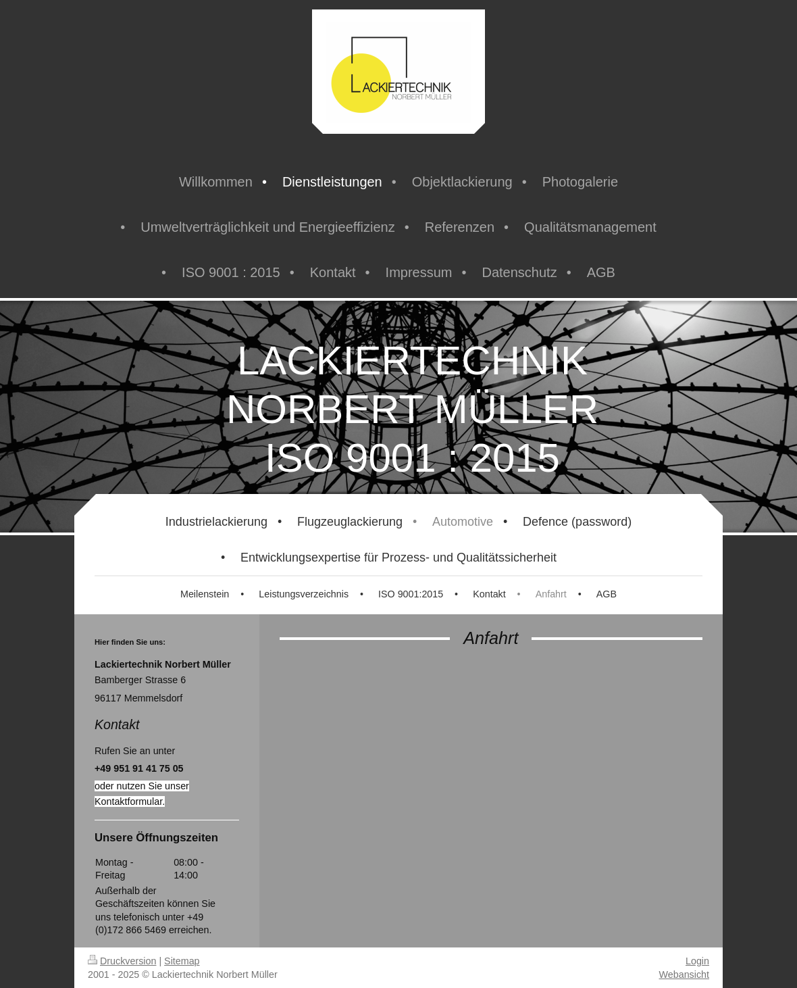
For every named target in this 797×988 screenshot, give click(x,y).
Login (697, 961)
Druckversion (122, 961)
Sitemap (181, 961)
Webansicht (684, 974)
